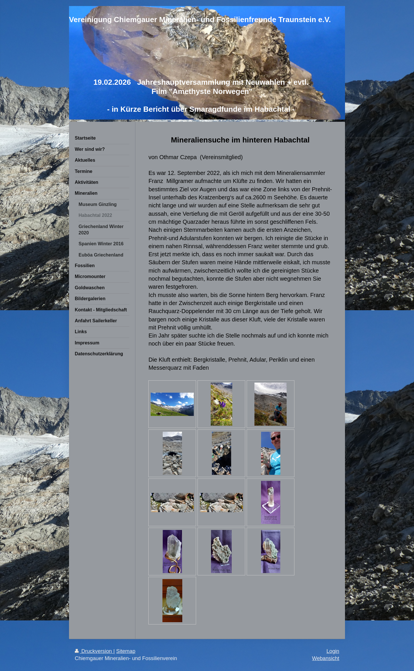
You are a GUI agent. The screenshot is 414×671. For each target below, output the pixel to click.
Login (332, 651)
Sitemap (125, 651)
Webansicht (325, 658)
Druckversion (94, 651)
